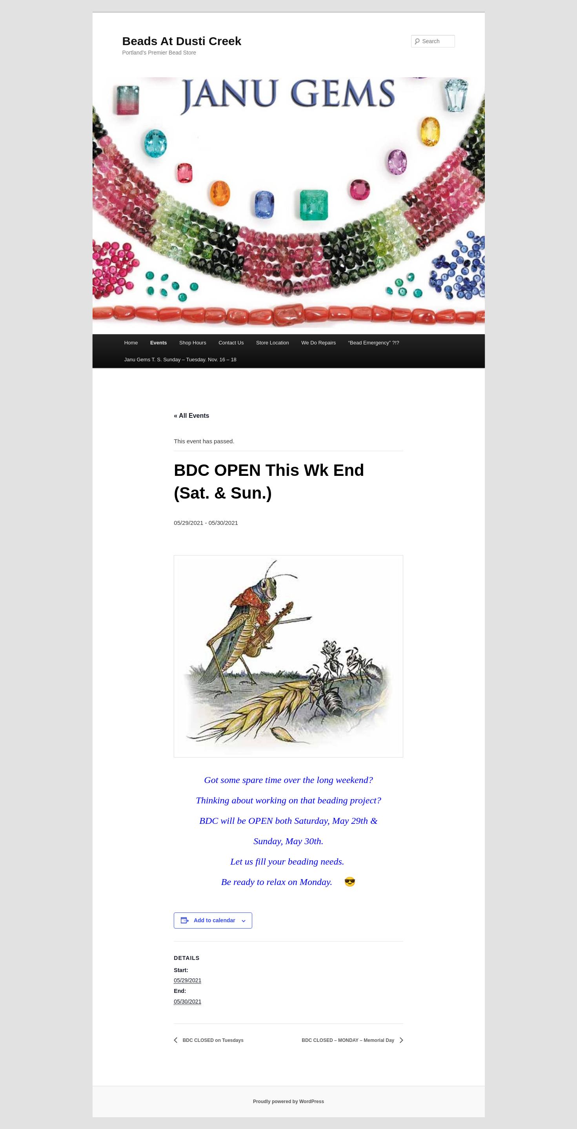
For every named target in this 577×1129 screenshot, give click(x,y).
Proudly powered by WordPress (288, 1101)
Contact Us (231, 343)
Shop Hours (192, 343)
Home (131, 343)
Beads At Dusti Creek (182, 41)
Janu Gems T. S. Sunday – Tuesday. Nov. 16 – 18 (180, 359)
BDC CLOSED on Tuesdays (212, 1040)
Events (158, 343)
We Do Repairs (318, 343)
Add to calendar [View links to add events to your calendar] (214, 920)
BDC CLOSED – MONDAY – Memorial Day (348, 1040)
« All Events (191, 415)
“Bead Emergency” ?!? (373, 343)
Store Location (272, 343)
